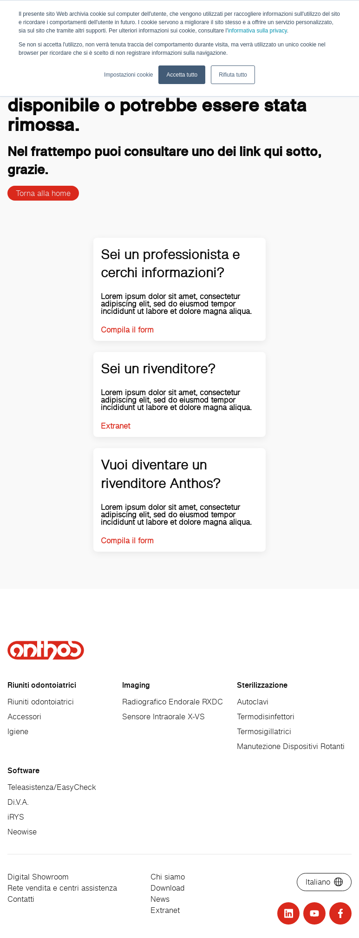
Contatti (20, 899)
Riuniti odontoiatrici (40, 701)
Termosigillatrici (264, 731)
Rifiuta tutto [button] (233, 75)
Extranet (115, 426)
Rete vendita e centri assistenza (62, 888)
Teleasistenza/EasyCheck (51, 787)
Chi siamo (167, 876)
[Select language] (324, 882)
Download (167, 888)
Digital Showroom (38, 876)
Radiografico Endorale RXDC (172, 701)
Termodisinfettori (265, 716)
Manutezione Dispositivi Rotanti (291, 746)
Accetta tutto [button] (181, 75)
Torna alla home (43, 193)
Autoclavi (252, 701)
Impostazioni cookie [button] (128, 75)
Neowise (22, 831)
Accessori (24, 716)
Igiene (17, 731)
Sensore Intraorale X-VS (163, 716)
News (160, 899)
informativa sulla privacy (257, 30)
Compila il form (127, 329)
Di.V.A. (18, 802)
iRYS (15, 817)
